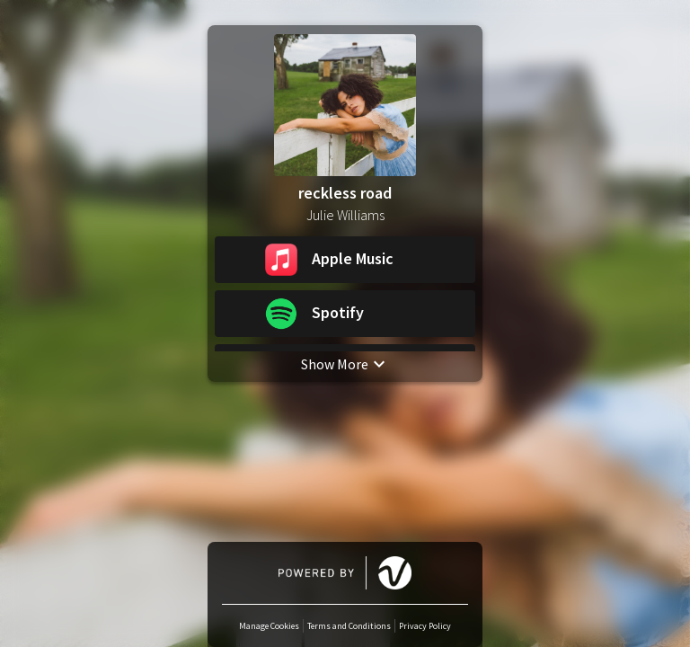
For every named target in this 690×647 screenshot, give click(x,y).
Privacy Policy (425, 626)
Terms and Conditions (349, 626)
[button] (345, 259)
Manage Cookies (269, 626)
